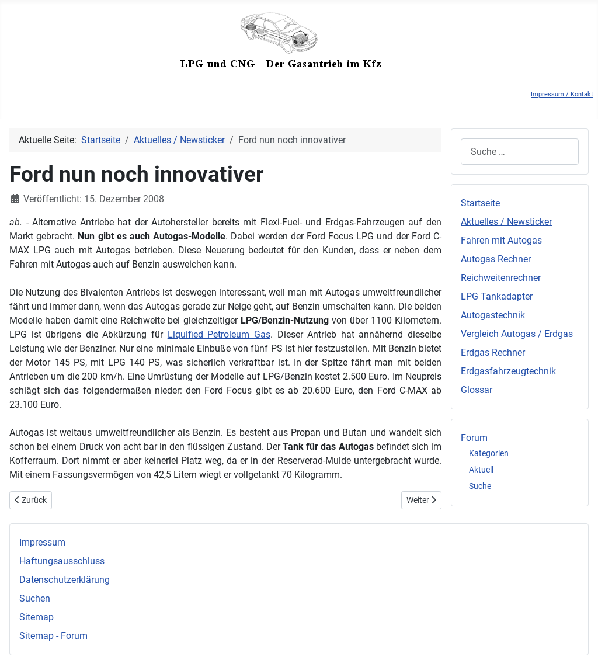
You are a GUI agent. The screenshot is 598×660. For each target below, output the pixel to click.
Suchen (34, 598)
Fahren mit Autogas (501, 240)
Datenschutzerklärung (64, 579)
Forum (474, 437)
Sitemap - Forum (53, 635)
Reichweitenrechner (501, 277)
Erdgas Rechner (493, 352)
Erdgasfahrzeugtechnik (508, 371)
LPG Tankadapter (497, 296)
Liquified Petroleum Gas (219, 334)
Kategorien (489, 453)
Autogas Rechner (496, 259)
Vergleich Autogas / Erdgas (517, 333)
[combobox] (520, 151)
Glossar (476, 389)
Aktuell (481, 469)
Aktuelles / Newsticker (506, 221)
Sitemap (36, 617)
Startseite (480, 203)
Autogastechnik (493, 315)
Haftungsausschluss (62, 561)
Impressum (42, 542)
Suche (480, 486)
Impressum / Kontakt (562, 94)
